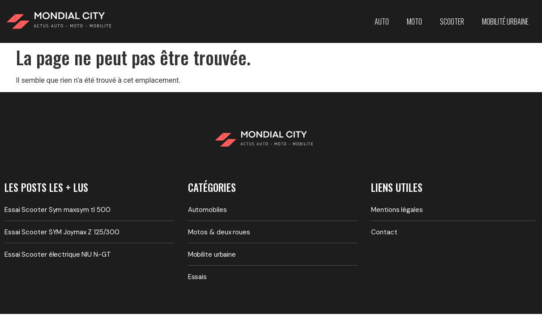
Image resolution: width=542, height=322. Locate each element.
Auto (382, 21)
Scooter (452, 21)
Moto (414, 21)
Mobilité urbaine (505, 21)
